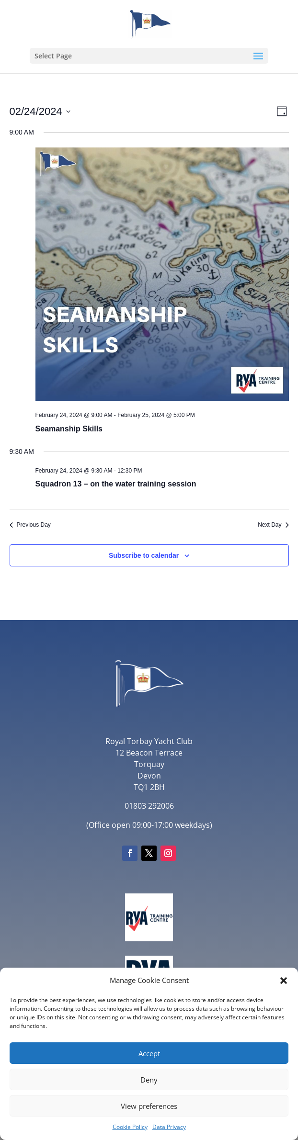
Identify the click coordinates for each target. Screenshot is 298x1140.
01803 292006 (149, 806)
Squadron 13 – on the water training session (115, 484)
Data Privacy (169, 1127)
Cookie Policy (130, 1127)
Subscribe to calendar (144, 555)
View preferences (149, 1106)
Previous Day (30, 524)
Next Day (273, 524)
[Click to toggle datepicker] (40, 111)
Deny (149, 1079)
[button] (283, 980)
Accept (149, 1053)
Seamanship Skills (69, 429)
